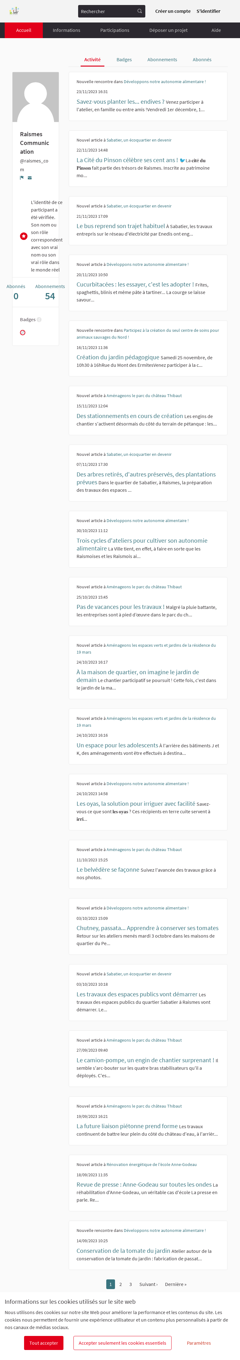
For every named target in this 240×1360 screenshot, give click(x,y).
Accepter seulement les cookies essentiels (122, 1343)
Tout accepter (43, 1343)
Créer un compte (173, 11)
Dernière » (176, 1284)
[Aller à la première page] (14, 11)
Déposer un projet (168, 30)
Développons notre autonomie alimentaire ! (165, 81)
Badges (124, 59)
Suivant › (148, 1284)
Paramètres (199, 1343)
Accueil (23, 30)
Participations (114, 30)
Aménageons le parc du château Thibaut (144, 395)
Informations (66, 30)
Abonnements (162, 59)
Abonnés (202, 59)
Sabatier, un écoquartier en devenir (139, 140)
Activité (92, 59)
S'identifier (208, 11)
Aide (216, 30)
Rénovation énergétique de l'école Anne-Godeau (152, 1164)
